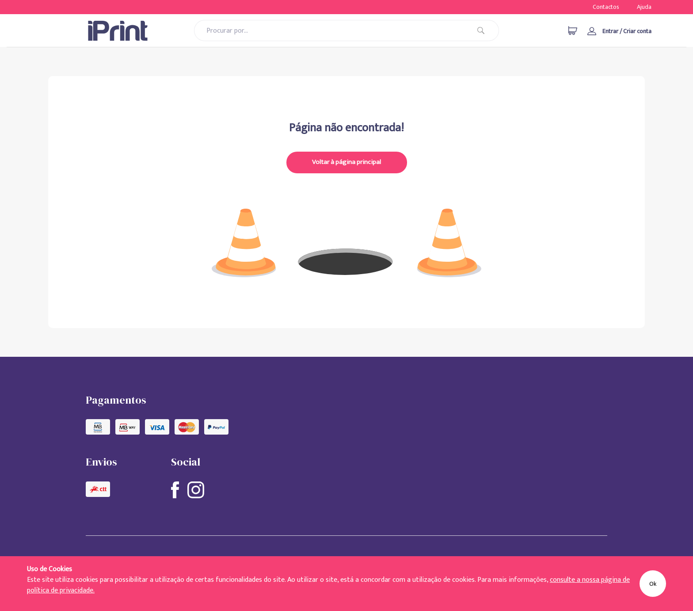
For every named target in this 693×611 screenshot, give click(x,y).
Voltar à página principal (346, 162)
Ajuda (644, 7)
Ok (652, 584)
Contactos (606, 7)
